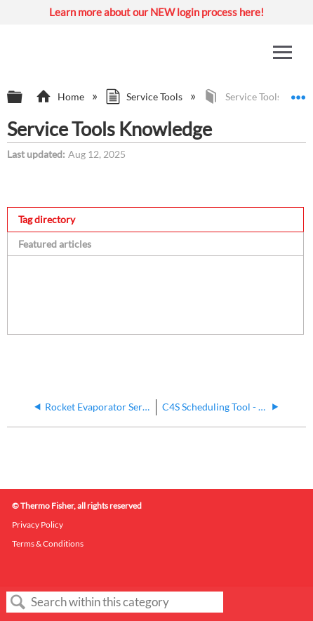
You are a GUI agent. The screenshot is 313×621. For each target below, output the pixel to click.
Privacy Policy (37, 524)
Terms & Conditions (48, 543)
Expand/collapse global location (298, 93)
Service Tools (145, 96)
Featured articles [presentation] (54, 244)
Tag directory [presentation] (46, 219)
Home (61, 96)
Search (18, 602)
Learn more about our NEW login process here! (156, 12)
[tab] (155, 219)
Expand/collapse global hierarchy (23, 97)
